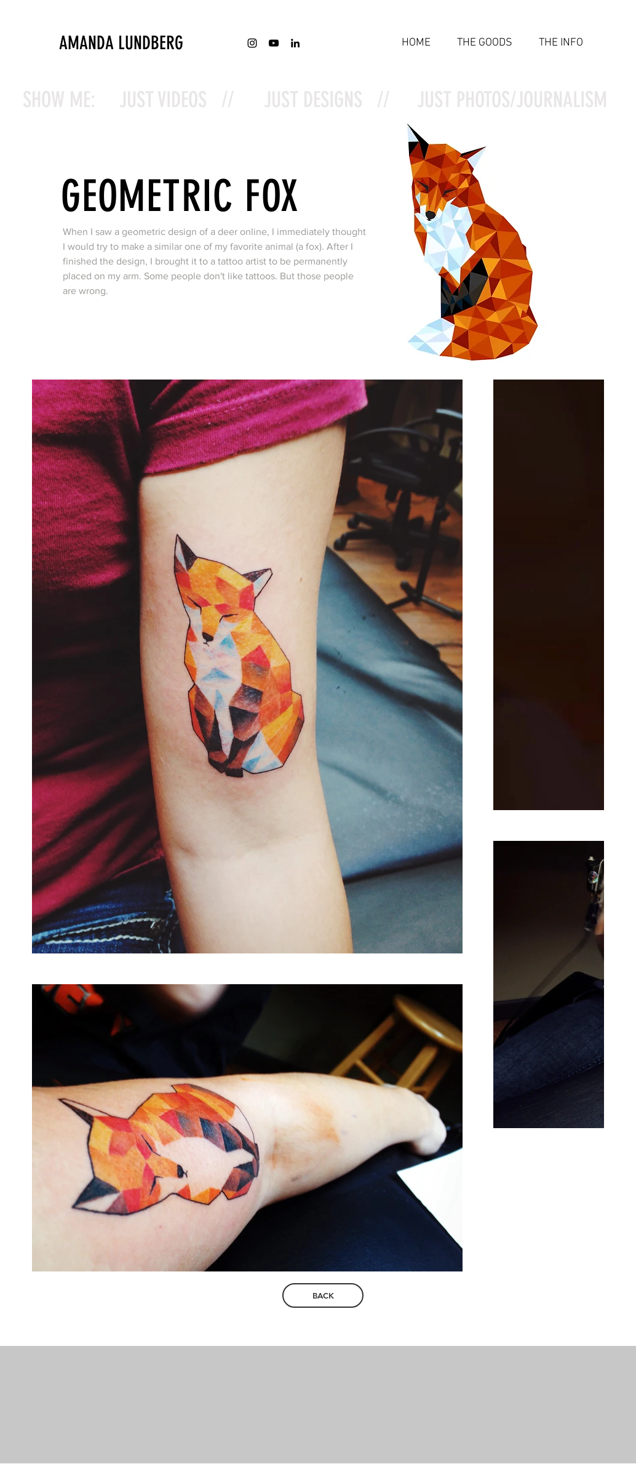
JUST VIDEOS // (176, 100)
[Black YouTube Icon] (274, 43)
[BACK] (323, 1295)
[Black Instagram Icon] (252, 43)
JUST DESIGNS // (326, 100)
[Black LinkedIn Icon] (295, 43)
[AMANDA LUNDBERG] (152, 43)
